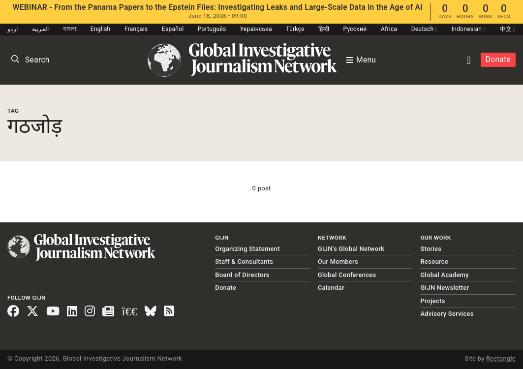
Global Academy (444, 274)
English (101, 29)
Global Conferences (347, 274)
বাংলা (70, 29)
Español (173, 29)
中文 (508, 29)
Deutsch (424, 29)
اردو (12, 29)
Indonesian (469, 29)
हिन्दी (323, 29)
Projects (432, 301)
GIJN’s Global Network (351, 248)
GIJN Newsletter (444, 287)
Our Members (338, 261)
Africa (389, 29)
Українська (256, 29)
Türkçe (295, 29)
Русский (355, 29)
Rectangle (501, 358)
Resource (434, 261)
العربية (40, 29)
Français (136, 29)
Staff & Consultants (244, 261)
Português (212, 29)
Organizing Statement (247, 248)
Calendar (331, 287)
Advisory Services (446, 313)
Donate (498, 59)
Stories (430, 248)
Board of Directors (242, 274)
